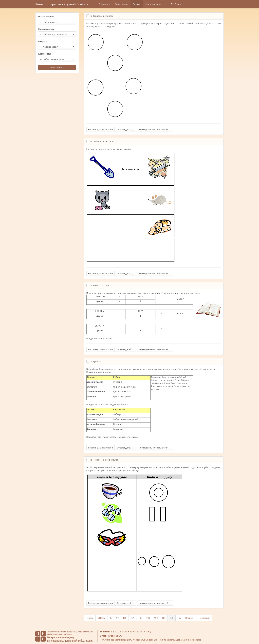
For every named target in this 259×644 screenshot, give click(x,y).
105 (164, 617)
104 (156, 617)
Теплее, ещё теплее (102, 15)
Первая (90, 617)
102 (140, 617)
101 (132, 617)
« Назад (102, 617)
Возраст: (43, 41)
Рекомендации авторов (100, 129)
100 (124, 617)
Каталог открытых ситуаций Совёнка (62, 4)
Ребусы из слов (100, 285)
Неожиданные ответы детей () (155, 129)
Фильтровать (57, 67)
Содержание (121, 4)
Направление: (46, 28)
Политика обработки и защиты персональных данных (128, 639)
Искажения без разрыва (104, 459)
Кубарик (96, 361)
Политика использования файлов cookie (180, 639)
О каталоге (104, 4)
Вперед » (190, 617)
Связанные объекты (102, 141)
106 (171, 617)
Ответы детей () (125, 129)
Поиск (176, 4)
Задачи (137, 4)
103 (148, 617)
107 (179, 617)
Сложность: (44, 53)
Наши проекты (153, 4)
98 (111, 617)
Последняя (204, 617)
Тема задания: (46, 16)
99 (117, 617)
